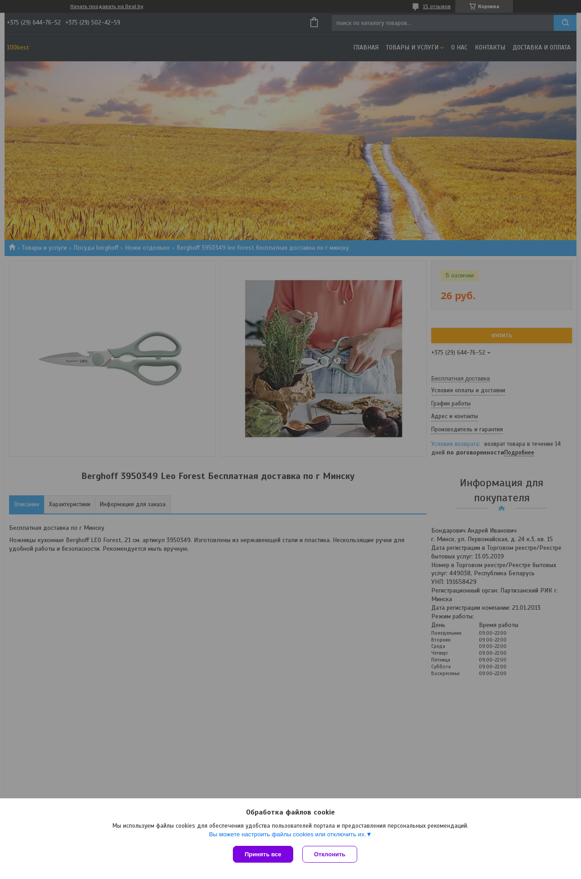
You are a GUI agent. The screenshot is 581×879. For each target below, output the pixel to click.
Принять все (263, 854)
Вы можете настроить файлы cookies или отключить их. (287, 834)
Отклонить (329, 854)
